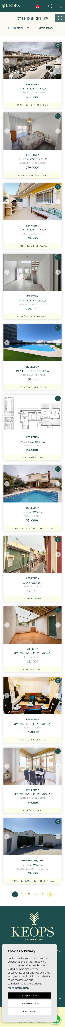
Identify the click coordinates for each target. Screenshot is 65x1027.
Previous (6, 60)
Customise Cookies (29, 1003)
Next (58, 60)
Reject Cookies (29, 1011)
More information (18, 988)
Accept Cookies (29, 995)
